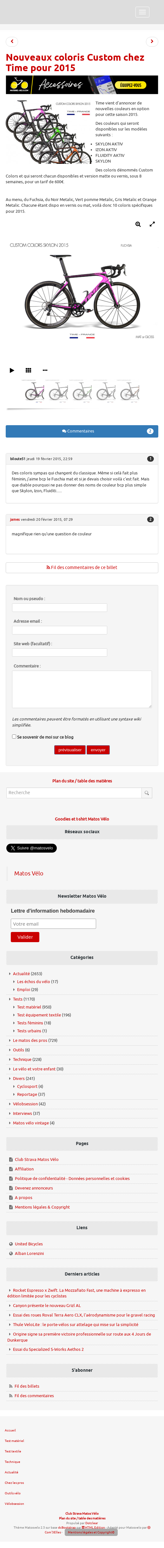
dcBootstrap (67, 1527)
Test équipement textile (39, 1015)
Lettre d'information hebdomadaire (53, 911)
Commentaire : (27, 666)
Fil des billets (27, 1386)
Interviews (22, 1113)
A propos (23, 1197)
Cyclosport (27, 1086)
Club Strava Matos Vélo (37, 1159)
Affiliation (24, 1169)
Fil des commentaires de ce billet (82, 567)
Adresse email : (28, 621)
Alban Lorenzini (29, 1253)
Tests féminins (30, 1023)
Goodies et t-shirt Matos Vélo (82, 819)
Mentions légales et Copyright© (91, 1532)
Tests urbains (29, 1031)
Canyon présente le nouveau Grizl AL (47, 1305)
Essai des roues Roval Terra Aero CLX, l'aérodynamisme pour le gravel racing (84, 1315)
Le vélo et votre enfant (34, 1069)
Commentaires (108, 431)
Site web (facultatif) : (33, 644)
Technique (22, 1059)
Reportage (27, 1094)
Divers (19, 1078)
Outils (18, 1050)
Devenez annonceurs (34, 1188)
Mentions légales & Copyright (42, 1207)
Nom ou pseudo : (29, 598)
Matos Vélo (28, 873)
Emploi (23, 989)
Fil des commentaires (34, 1395)
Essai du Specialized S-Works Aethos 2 (48, 1349)
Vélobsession (25, 1104)
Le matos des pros (30, 1040)
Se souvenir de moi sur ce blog (45, 737)
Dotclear (91, 1523)
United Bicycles (29, 1244)
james (15, 519)
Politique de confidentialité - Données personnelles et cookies (72, 1178)
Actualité (21, 973)
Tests (18, 999)
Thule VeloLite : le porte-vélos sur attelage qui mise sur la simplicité (75, 1324)
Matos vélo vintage (31, 1123)
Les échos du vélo (33, 981)
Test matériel (29, 1007)
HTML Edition (93, 1527)
